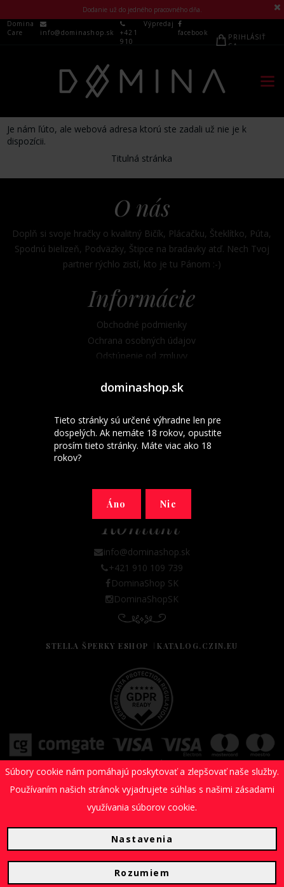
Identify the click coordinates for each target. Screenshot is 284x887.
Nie (168, 504)
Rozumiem (142, 873)
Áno (116, 504)
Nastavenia (142, 839)
